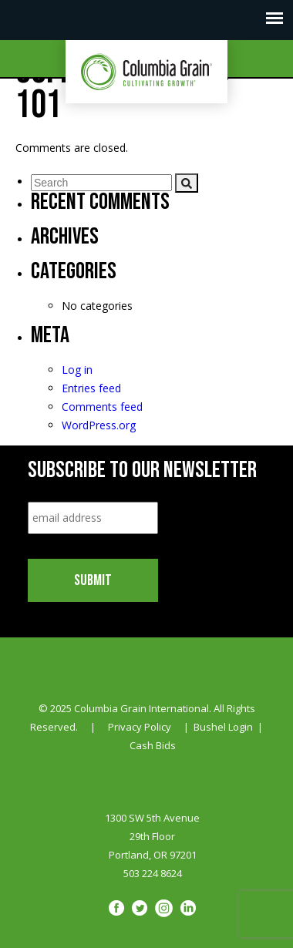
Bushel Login (223, 727)
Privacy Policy (139, 727)
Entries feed (91, 388)
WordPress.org (99, 425)
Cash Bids (153, 745)
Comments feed (102, 406)
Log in (77, 369)
